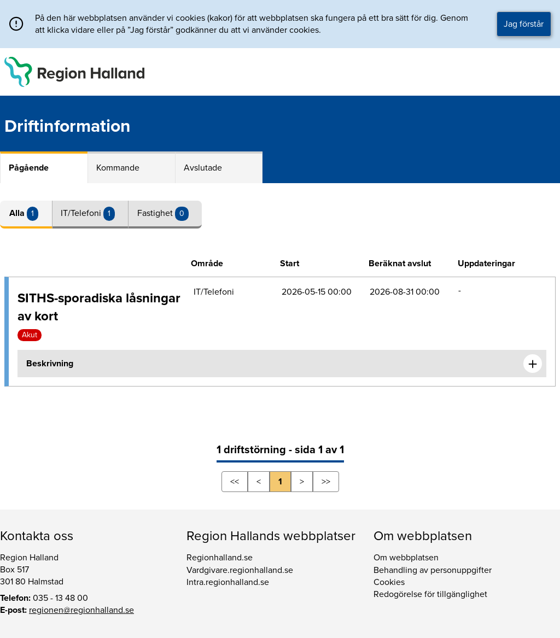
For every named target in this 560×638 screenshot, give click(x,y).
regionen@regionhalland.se (81, 610)
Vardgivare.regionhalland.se (239, 570)
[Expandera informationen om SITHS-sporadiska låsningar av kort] (532, 363)
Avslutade (203, 167)
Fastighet (156, 213)
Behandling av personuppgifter (433, 570)
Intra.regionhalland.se (227, 582)
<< (234, 481)
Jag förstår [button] (524, 24)
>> (326, 481)
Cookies (389, 582)
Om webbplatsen (406, 557)
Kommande (117, 167)
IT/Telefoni (82, 213)
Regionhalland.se (219, 557)
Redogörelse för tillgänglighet (430, 594)
